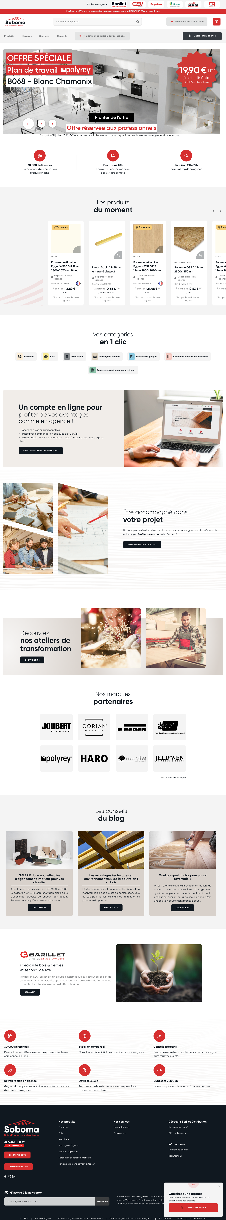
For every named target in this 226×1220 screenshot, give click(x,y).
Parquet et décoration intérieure (189, 356)
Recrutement (174, 1156)
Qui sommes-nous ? (178, 1127)
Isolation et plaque (143, 356)
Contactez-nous (18, 1155)
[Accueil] (15, 21)
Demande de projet (19, 1167)
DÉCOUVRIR (30, 992)
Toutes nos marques (176, 777)
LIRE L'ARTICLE (39, 907)
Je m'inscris (98, 1202)
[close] (219, 1186)
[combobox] (97, 21)
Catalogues (119, 1133)
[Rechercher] (138, 21)
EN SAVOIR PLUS (32, 660)
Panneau (21, 356)
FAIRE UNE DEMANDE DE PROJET (143, 544)
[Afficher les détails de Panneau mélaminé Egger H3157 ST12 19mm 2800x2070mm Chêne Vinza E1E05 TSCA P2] (148, 238)
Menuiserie (70, 356)
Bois (45, 356)
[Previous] (41, 124)
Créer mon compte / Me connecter (41, 451)
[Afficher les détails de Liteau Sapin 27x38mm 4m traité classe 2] (107, 241)
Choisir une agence (193, 1208)
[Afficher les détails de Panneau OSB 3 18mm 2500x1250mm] (189, 241)
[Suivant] (52, 124)
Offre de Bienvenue (178, 1133)
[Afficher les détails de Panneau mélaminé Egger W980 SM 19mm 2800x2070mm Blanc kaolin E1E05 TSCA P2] (66, 238)
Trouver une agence (178, 1149)
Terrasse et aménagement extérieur (112, 370)
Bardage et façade (104, 356)
